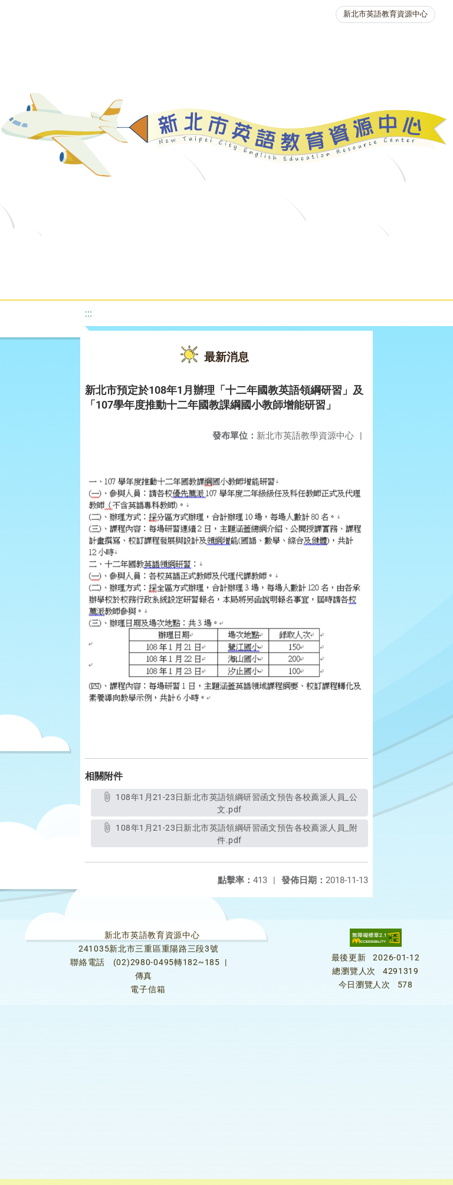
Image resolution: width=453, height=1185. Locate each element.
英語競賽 (106, 279)
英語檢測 (39, 279)
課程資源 (171, 250)
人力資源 (173, 279)
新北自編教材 (313, 250)
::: (88, 313)
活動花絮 (400, 279)
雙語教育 (333, 279)
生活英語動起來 (253, 279)
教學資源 (238, 250)
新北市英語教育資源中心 (385, 13)
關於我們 (51, 250)
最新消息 (118, 250)
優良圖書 (388, 250)
